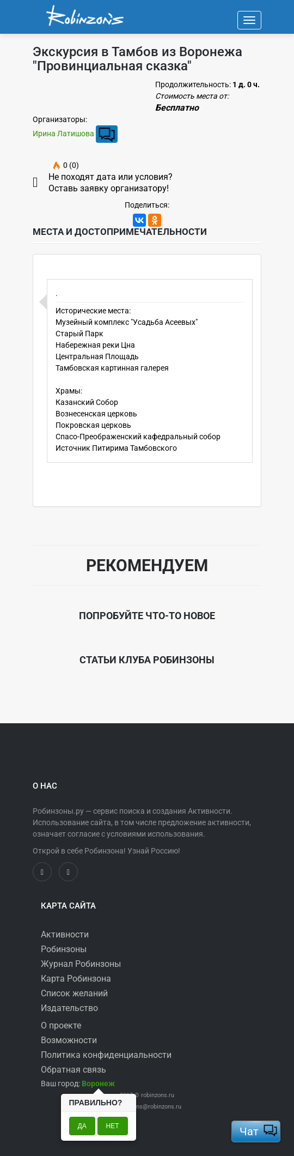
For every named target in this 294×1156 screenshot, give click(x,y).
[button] (98, 1083)
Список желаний (74, 993)
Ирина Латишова (63, 133)
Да (82, 1126)
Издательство (69, 1008)
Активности (65, 934)
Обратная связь (73, 1069)
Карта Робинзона (76, 978)
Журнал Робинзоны (81, 964)
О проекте (61, 1025)
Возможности (69, 1040)
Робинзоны (64, 949)
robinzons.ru (157, 1095)
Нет (112, 1126)
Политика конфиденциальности (106, 1055)
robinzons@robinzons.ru (149, 1106)
